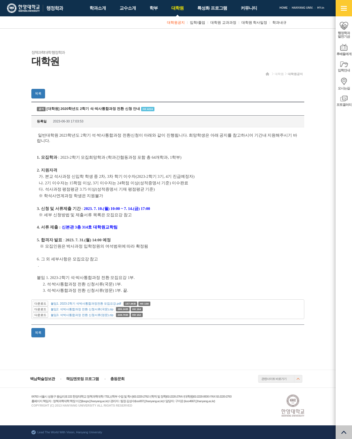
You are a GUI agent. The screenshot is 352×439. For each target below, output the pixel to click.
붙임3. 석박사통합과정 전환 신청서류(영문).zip (82, 315)
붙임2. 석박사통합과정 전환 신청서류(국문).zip (82, 309)
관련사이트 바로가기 (274, 378)
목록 (38, 93)
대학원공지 (295, 74)
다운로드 (40, 303)
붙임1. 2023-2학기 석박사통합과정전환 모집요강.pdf (86, 303)
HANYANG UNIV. (302, 7)
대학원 (279, 74)
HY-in (320, 7)
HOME (283, 7)
